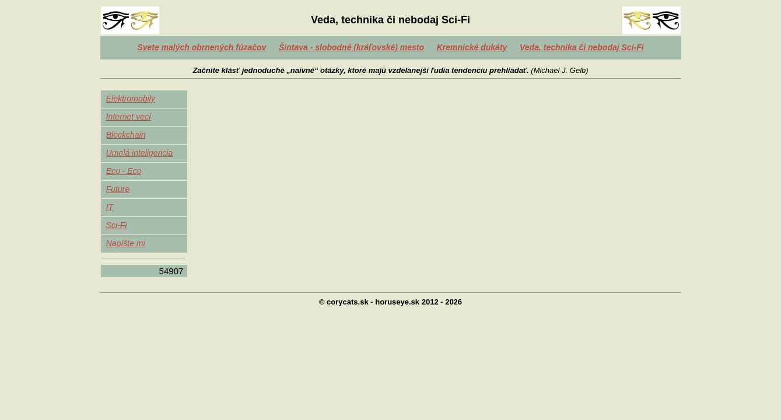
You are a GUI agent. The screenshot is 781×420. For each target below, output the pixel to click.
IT (109, 207)
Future (117, 189)
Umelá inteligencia (139, 153)
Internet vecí (128, 116)
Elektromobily (130, 98)
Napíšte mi (125, 243)
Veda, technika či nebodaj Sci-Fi (582, 47)
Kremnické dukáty (472, 47)
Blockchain (126, 134)
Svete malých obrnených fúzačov (201, 47)
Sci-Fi (116, 225)
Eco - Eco (124, 171)
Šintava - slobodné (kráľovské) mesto (351, 47)
